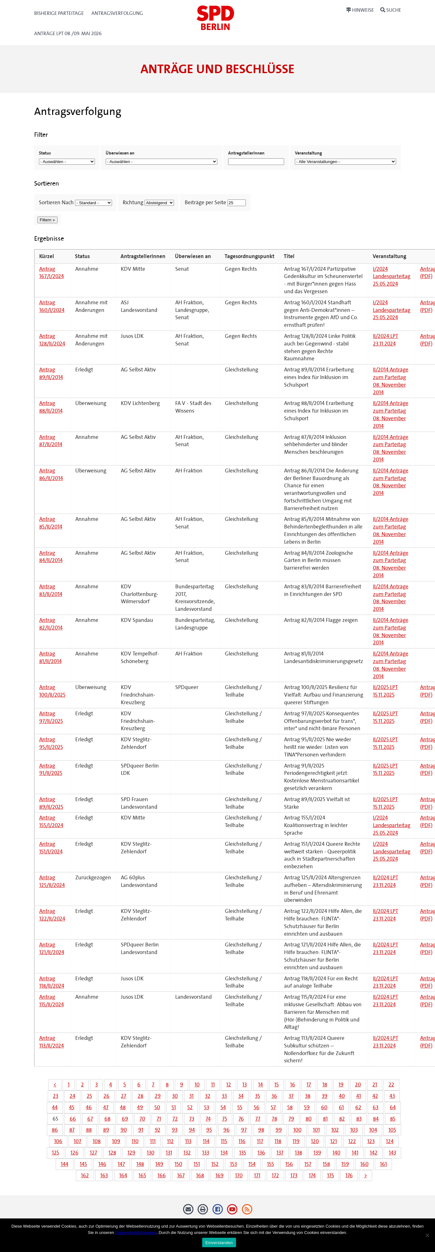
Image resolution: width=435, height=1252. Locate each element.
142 (373, 1152)
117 (260, 1141)
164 (123, 1175)
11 (213, 1084)
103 (354, 1130)
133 (205, 1152)
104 (373, 1130)
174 (312, 1175)
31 (191, 1096)
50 (157, 1107)
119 (296, 1141)
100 (297, 1130)
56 (256, 1107)
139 (317, 1152)
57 (273, 1107)
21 (374, 1084)
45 (71, 1107)
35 (257, 1096)
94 (192, 1130)
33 (224, 1096)
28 (140, 1096)
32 (207, 1096)
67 (90, 1119)
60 (324, 1107)
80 (309, 1119)
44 (55, 1107)
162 (85, 1175)
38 (307, 1096)
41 (358, 1096)
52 (190, 1107)
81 (325, 1119)
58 (290, 1107)
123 (371, 1141)
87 (72, 1130)
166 (162, 1175)
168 (200, 1175)
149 (159, 1164)
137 (280, 1152)
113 (188, 1141)
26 (106, 1096)
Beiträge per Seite (205, 202)
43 (392, 1096)
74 (208, 1119)
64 (393, 1107)
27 (123, 1096)
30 (175, 1096)
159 (345, 1164)
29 (158, 1096)
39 (324, 1096)
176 (349, 1175)
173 (293, 1175)
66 (73, 1119)
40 (342, 1096)
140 (336, 1152)
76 (241, 1119)
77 (257, 1119)
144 (64, 1164)
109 (116, 1141)
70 (142, 1119)
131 (169, 1152)
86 (55, 1130)
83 (359, 1119)
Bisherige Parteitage (59, 13)
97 (244, 1130)
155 (270, 1164)
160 (364, 1164)
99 (279, 1130)
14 (260, 1084)
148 (140, 1164)
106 (58, 1141)
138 (298, 1152)
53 (206, 1107)
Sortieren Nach (56, 202)
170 (239, 1175)
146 (102, 1164)
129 (131, 1152)
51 (173, 1107)
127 (93, 1152)
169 (219, 1175)
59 (307, 1107)
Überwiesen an (120, 153)
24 (72, 1096)
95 (209, 1130)
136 (261, 1152)
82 (342, 1119)
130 (150, 1152)
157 (307, 1164)
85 (392, 1119)
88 (89, 1130)
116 (242, 1141)
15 (276, 1084)
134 (224, 1152)
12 (228, 1084)
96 (226, 1130)
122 (352, 1141)
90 (124, 1130)
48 (123, 1107)
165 (142, 1175)
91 (140, 1130)
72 (175, 1119)
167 (181, 1175)
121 (333, 1141)
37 (291, 1096)
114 (206, 1141)
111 (153, 1141)
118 (278, 1141)
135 (242, 1152)
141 (355, 1152)
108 (97, 1141)
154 (252, 1164)
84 (376, 1119)
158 (326, 1164)
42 (375, 1096)
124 (390, 1141)
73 (191, 1119)
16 (292, 1084)
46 (89, 1107)
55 (239, 1107)
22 (391, 1084)
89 (106, 1130)
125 (55, 1152)
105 (392, 1130)
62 (358, 1107)
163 (104, 1175)
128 (112, 1152)
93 (174, 1130)
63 (375, 1107)
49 (140, 1107)
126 (74, 1152)
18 (324, 1084)
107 (77, 1141)
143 (392, 1152)
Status (45, 153)
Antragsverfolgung (117, 13)
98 (261, 1130)
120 (315, 1141)
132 (187, 1152)
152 (215, 1164)
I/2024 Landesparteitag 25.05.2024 (391, 277)
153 (233, 1164)
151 (197, 1164)
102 (335, 1130)
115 (224, 1141)
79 (291, 1119)
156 (289, 1164)
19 (341, 1084)
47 (106, 1107)
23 (55, 1096)
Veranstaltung (308, 153)
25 (89, 1096)
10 (197, 1084)
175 (330, 1175)
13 (244, 1084)
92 (157, 1130)
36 (274, 1096)
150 (178, 1164)
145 (83, 1164)
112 (170, 1141)
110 (135, 1141)
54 (223, 1107)
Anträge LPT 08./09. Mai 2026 (68, 33)
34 (241, 1096)
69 (125, 1119)
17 (309, 1084)
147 (121, 1164)
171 (257, 1175)
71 (159, 1119)
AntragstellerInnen (246, 153)
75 (224, 1119)
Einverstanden (219, 1242)
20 (358, 1084)
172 (275, 1175)
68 (107, 1119)
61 (341, 1107)
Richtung (133, 202)
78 (274, 1119)
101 (316, 1130)
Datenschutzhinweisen (135, 1232)
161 (383, 1164)
